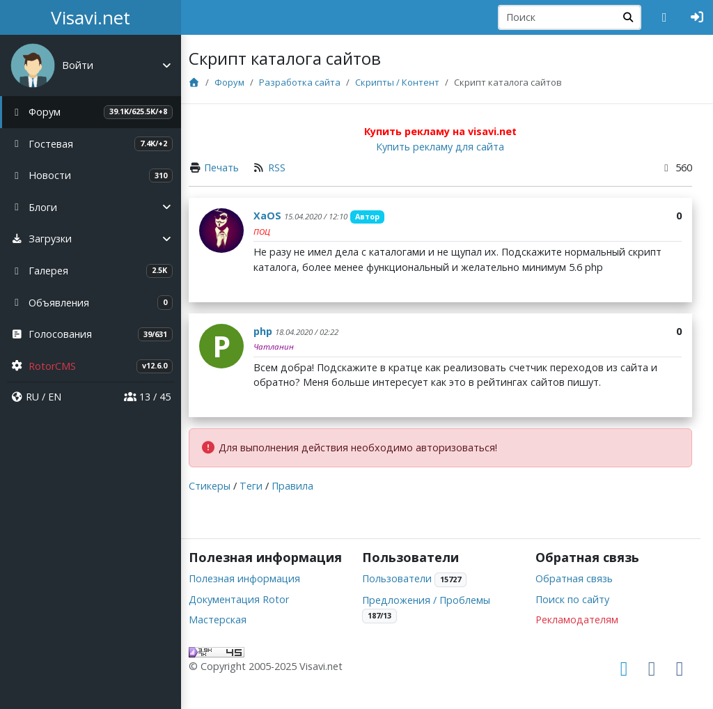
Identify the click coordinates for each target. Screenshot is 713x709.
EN (54, 396)
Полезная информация (257, 578)
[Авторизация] (697, 17)
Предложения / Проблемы (435, 584)
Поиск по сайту (576, 584)
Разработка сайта (313, 82)
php (276, 331)
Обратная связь (578, 563)
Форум (243, 82)
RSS (290, 167)
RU (32, 396)
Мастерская (231, 620)
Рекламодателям (581, 604)
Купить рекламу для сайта (447, 146)
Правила (306, 485)
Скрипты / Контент (410, 82)
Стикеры (223, 485)
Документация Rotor (252, 599)
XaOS (281, 215)
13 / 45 (147, 396)
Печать (234, 167)
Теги (264, 485)
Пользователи (406, 563)
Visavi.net (90, 17)
